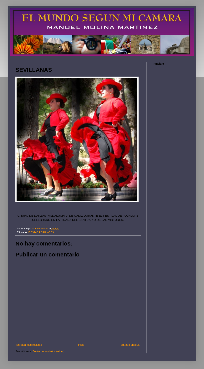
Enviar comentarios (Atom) (48, 351)
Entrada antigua (130, 344)
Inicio (81, 344)
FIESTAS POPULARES (41, 232)
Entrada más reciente (29, 344)
